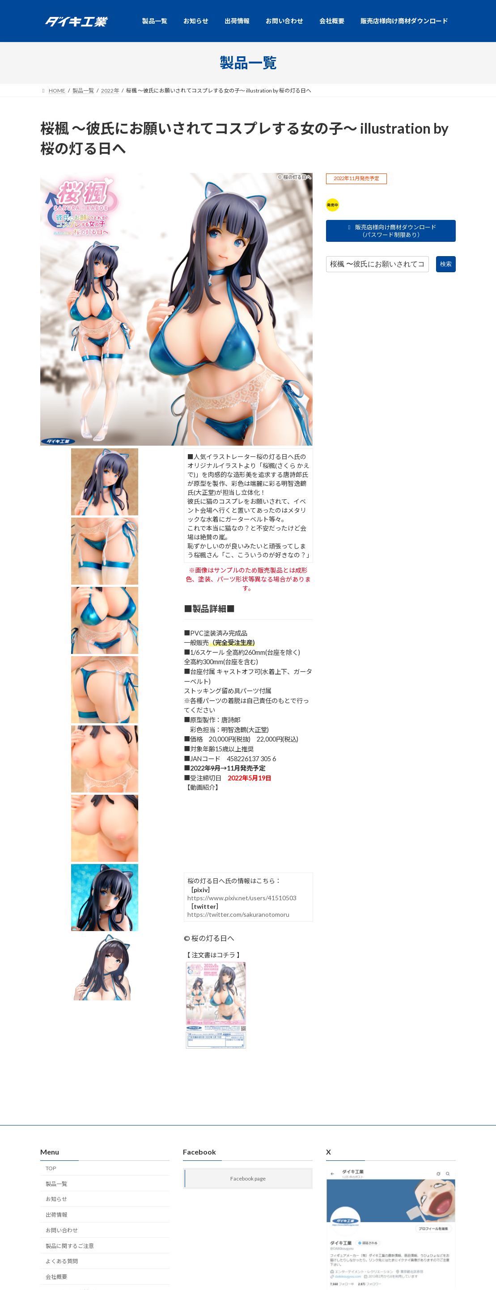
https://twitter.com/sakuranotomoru (238, 914)
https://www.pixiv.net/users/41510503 (242, 898)
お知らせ (56, 1199)
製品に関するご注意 (70, 1245)
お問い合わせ (62, 1230)
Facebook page (248, 1178)
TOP (51, 1167)
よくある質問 (62, 1261)
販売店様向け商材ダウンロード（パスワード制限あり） (391, 230)
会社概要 (56, 1276)
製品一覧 (56, 1183)
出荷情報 (56, 1214)
